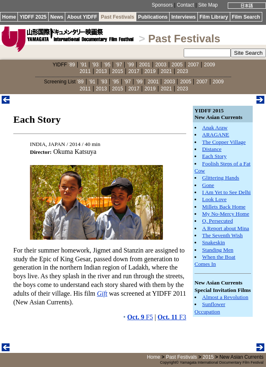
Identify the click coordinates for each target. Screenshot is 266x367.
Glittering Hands (220, 178)
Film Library (214, 17)
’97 (119, 65)
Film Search (246, 17)
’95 (107, 65)
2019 (150, 71)
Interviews (183, 17)
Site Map (208, 5)
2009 (209, 65)
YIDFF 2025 (33, 17)
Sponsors (162, 5)
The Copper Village (224, 142)
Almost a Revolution (225, 297)
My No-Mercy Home (225, 214)
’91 (83, 65)
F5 (140, 317)
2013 (101, 71)
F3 (172, 317)
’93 (95, 65)
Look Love (214, 199)
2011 (85, 71)
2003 (161, 65)
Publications (152, 17)
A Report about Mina (225, 228)
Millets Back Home (223, 207)
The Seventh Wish (222, 235)
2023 (182, 71)
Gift (102, 293)
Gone (208, 185)
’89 (71, 65)
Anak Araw (214, 127)
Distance (212, 149)
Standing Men (217, 250)
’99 (130, 65)
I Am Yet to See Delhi (226, 192)
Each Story (214, 156)
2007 (193, 65)
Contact (185, 5)
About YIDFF (82, 17)
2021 (166, 71)
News (56, 17)
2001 (144, 65)
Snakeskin (213, 242)
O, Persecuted (217, 221)
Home (9, 17)
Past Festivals (117, 17)
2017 (134, 71)
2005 (177, 65)
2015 (117, 71)
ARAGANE (215, 134)
